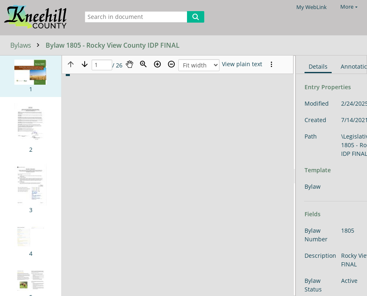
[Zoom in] (157, 64)
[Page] (102, 65)
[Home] (37, 17)
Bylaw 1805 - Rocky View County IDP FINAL (113, 45)
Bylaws (27, 45)
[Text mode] (242, 64)
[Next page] (85, 64)
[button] (30, 76)
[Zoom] (143, 64)
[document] (331, 176)
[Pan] (129, 64)
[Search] (195, 17)
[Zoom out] (171, 64)
